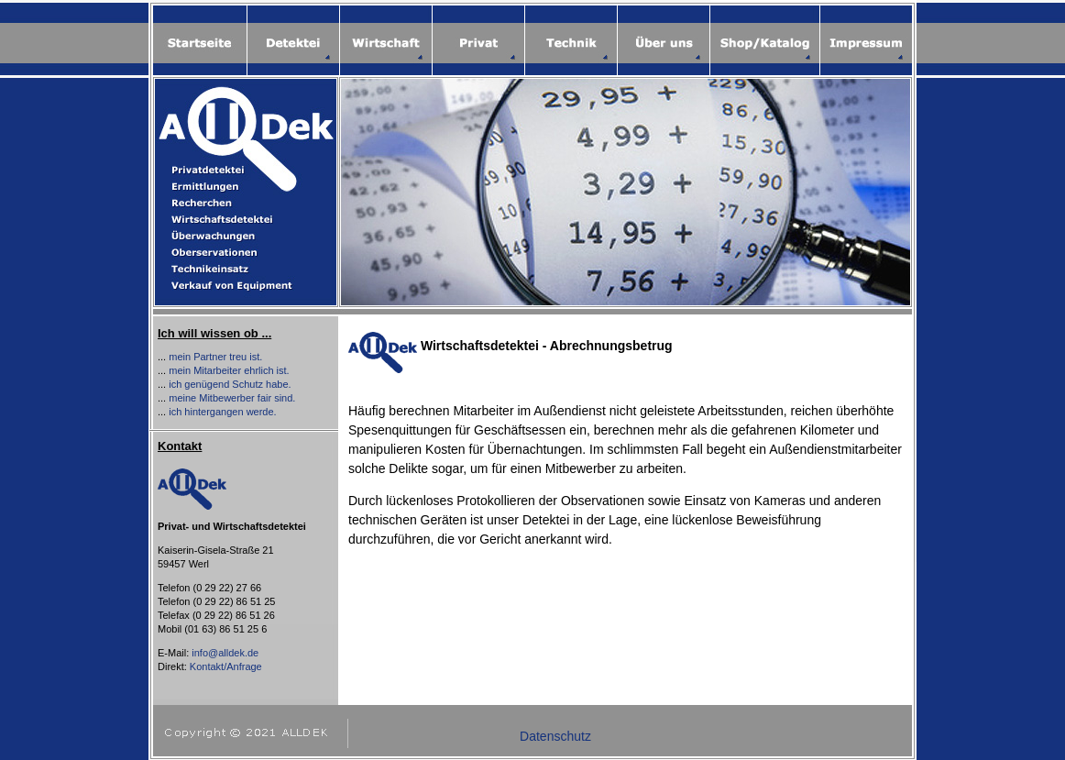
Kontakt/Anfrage (226, 666)
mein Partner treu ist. (215, 356)
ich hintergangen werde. (222, 411)
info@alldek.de (225, 652)
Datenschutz (555, 736)
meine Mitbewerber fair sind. (232, 397)
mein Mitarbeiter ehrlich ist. (229, 370)
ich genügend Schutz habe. (230, 384)
